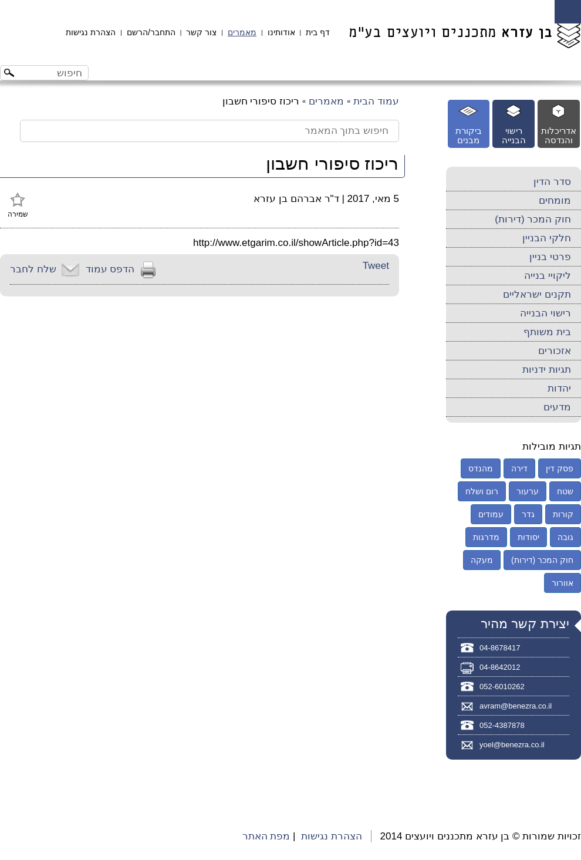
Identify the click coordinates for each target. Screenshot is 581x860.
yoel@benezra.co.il (512, 744)
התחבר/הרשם (151, 32)
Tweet (376, 265)
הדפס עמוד (110, 269)
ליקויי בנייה (547, 275)
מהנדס (480, 468)
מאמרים (242, 32)
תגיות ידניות (546, 369)
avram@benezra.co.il (515, 706)
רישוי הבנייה (545, 313)
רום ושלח (481, 491)
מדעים (557, 407)
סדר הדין (552, 181)
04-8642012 (499, 667)
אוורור (562, 583)
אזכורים (554, 350)
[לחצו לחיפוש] (11, 74)
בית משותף (547, 332)
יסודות (528, 537)
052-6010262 (502, 686)
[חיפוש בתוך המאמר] (209, 131)
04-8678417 (499, 647)
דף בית (318, 32)
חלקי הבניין (546, 238)
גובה (565, 537)
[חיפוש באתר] (54, 72)
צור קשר (201, 32)
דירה (519, 468)
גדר (528, 514)
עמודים (491, 514)
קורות (563, 514)
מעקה (482, 560)
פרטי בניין (550, 256)
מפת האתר (266, 836)
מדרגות (486, 537)
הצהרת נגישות (91, 32)
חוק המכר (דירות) (533, 219)
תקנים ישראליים (537, 294)
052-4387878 (502, 725)
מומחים (555, 200)
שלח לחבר (33, 269)
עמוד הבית (376, 101)
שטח (565, 491)
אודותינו (281, 32)
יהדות (559, 388)
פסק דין (559, 468)
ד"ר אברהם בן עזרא (296, 198)
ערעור (527, 491)
